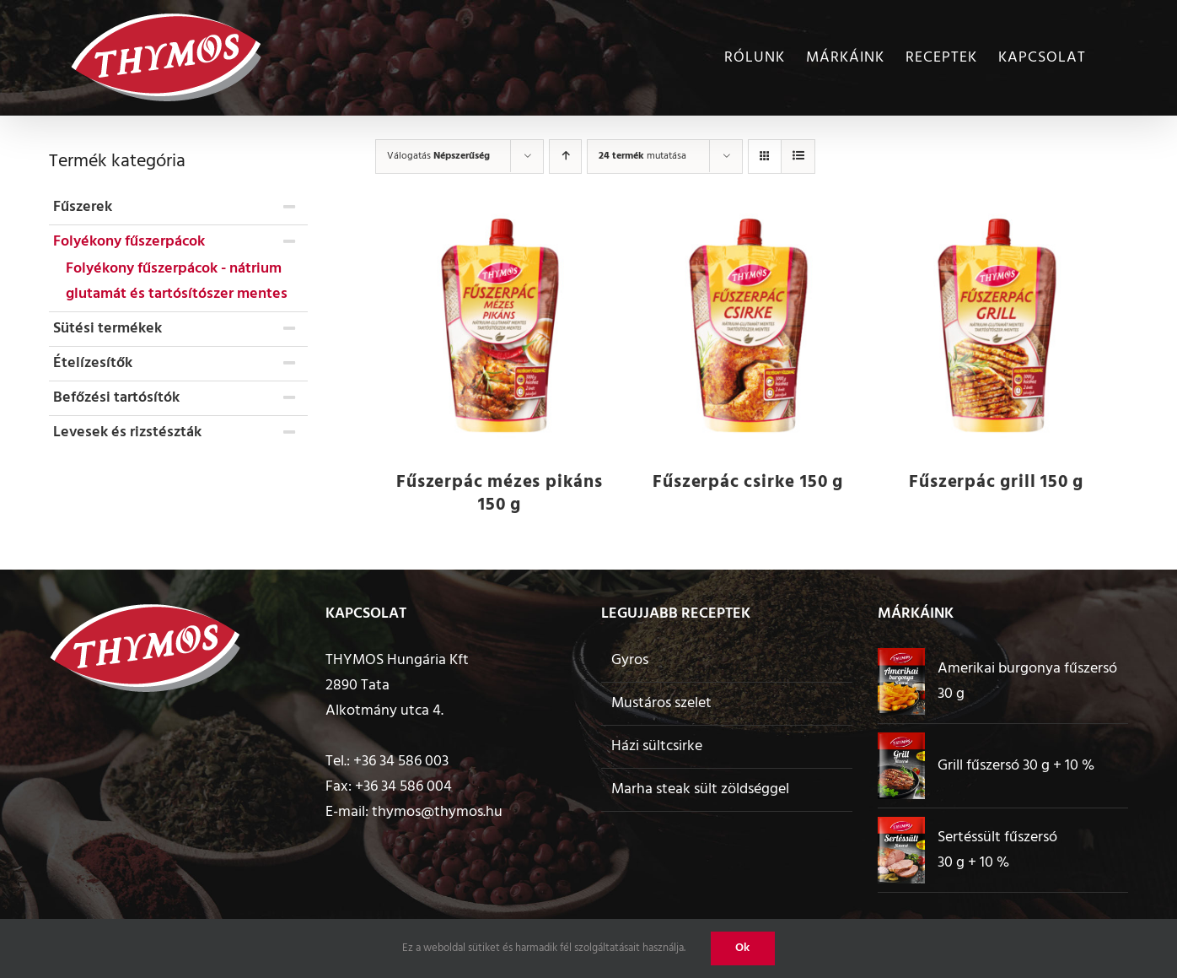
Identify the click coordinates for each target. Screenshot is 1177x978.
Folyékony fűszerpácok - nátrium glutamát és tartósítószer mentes (177, 281)
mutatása (642, 156)
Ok (742, 948)
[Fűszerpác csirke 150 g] (748, 327)
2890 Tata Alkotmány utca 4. (384, 698)
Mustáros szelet (661, 703)
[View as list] (798, 156)
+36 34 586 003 (401, 761)
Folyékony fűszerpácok (129, 242)
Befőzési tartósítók (116, 398)
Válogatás (438, 156)
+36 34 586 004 (403, 787)
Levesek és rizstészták (127, 432)
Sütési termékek (107, 328)
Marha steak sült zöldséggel (700, 789)
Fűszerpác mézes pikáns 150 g (499, 493)
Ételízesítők (92, 363)
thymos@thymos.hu (437, 812)
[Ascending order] (565, 156)
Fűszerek (82, 207)
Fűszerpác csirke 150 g (748, 482)
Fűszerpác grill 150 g (996, 482)
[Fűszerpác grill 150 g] (996, 327)
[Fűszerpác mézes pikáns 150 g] (499, 327)
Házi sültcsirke (656, 746)
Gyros (629, 660)
